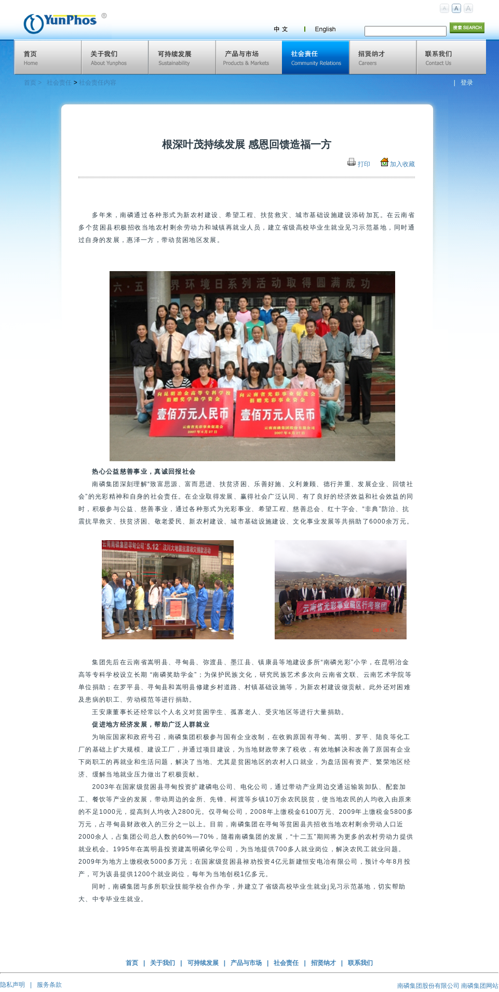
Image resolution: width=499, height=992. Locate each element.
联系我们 (360, 963)
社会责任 (59, 82)
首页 (132, 963)
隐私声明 (12, 984)
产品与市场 (246, 963)
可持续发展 (203, 963)
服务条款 (49, 984)
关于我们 (162, 963)
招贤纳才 (323, 963)
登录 (467, 82)
